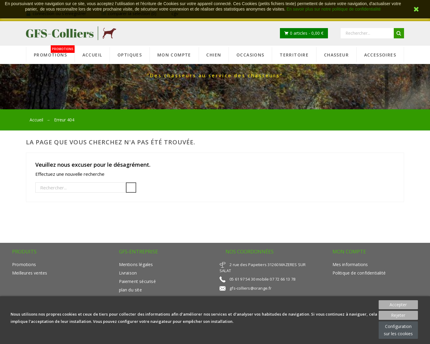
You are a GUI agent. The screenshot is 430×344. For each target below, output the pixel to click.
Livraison (128, 273)
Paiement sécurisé (137, 281)
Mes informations (350, 264)
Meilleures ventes (29, 273)
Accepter (398, 304)
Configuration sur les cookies (398, 329)
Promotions (24, 264)
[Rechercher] (80, 187)
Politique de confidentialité (359, 273)
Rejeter (398, 315)
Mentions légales (136, 264)
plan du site (130, 290)
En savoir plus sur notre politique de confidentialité (334, 9)
